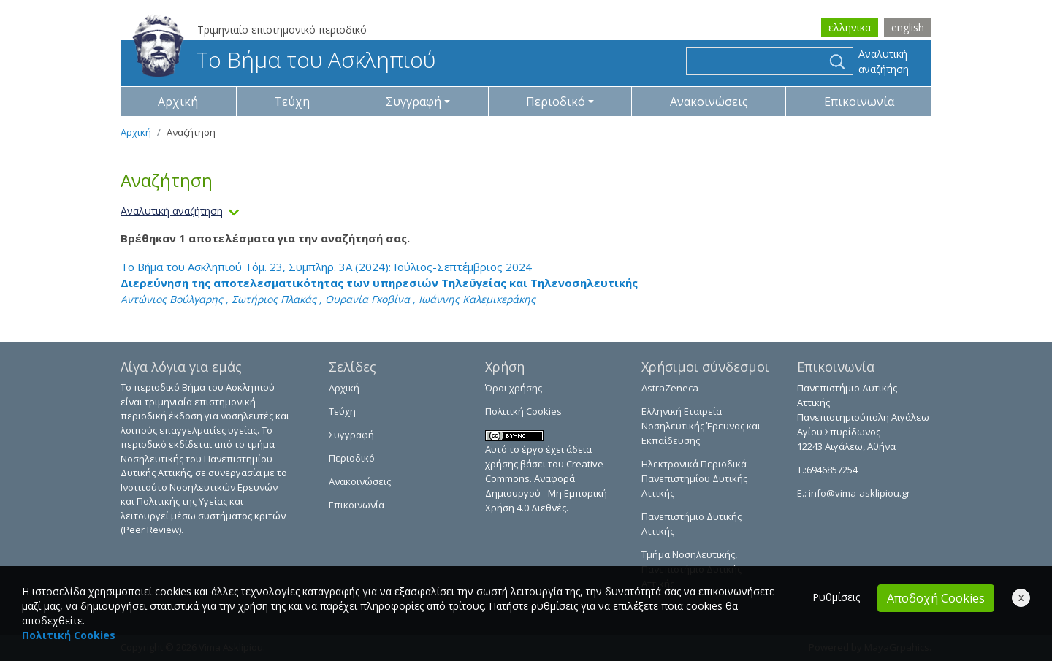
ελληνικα (849, 27)
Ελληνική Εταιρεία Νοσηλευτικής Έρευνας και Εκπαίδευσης (701, 426)
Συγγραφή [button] (413, 101)
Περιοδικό (352, 458)
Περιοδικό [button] (555, 101)
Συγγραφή (351, 434)
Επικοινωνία (859, 101)
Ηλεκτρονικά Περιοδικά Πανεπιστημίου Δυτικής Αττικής (694, 478)
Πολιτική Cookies (523, 411)
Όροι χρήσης (513, 387)
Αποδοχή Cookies (936, 598)
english (907, 27)
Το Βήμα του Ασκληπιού (283, 59)
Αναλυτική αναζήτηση (883, 61)
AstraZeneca (669, 387)
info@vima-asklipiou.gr (858, 493)
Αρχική (178, 101)
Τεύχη (292, 101)
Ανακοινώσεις (709, 101)
